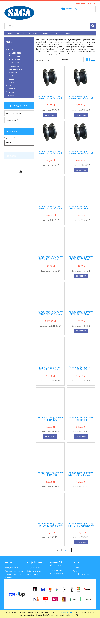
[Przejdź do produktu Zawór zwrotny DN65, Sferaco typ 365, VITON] (19, 186)
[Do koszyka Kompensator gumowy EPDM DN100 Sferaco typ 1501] (50, 115)
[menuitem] (9, 33)
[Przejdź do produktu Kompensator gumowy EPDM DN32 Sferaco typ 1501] (81, 190)
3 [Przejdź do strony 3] (69, 550)
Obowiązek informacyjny (14, 571)
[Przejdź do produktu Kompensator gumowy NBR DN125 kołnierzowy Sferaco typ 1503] (50, 401)
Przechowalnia (32, 574)
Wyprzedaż (10, 95)
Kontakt (76, 571)
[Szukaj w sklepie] (48, 26)
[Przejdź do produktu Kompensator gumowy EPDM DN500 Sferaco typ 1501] (50, 296)
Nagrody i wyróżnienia (81, 574)
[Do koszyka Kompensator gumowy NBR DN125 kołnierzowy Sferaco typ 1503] (50, 436)
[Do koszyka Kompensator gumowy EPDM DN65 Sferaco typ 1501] (81, 331)
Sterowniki (10, 88)
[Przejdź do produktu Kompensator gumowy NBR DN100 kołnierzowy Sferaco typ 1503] (81, 350)
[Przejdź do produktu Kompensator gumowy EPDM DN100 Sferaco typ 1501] (50, 80)
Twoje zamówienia (34, 567)
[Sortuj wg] (72, 59)
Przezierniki (14, 66)
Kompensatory (15, 69)
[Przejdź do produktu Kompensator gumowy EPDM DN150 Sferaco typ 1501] (50, 135)
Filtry (11, 75)
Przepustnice (14, 56)
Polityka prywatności (12, 574)
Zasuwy (12, 79)
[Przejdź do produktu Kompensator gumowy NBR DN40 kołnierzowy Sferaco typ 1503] (50, 507)
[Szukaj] (93, 26)
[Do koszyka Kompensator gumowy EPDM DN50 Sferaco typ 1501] (81, 276)
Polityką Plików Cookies (66, 612)
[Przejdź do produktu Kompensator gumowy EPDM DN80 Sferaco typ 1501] (50, 350)
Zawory (12, 82)
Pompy (9, 85)
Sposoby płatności (57, 573)
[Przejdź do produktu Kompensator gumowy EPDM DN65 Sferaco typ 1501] (81, 296)
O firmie (76, 567)
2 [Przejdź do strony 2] (65, 550)
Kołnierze (13, 72)
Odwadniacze (15, 53)
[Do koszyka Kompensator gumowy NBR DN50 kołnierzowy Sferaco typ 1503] (81, 542)
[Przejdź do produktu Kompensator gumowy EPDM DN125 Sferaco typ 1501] (81, 80)
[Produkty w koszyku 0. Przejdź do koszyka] (69, 9)
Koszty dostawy (56, 570)
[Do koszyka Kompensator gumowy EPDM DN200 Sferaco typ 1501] (81, 170)
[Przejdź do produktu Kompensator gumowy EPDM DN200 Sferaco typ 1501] (81, 135)
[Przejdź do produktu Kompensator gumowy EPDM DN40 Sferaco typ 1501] (50, 241)
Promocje (10, 92)
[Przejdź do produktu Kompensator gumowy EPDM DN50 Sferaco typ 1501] (81, 241)
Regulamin (8, 577)
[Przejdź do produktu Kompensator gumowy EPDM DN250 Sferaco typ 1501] (50, 190)
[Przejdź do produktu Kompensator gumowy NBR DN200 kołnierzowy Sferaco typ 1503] (50, 456)
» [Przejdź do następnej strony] (73, 550)
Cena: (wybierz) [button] (12, 120)
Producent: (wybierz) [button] (14, 113)
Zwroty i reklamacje (11, 567)
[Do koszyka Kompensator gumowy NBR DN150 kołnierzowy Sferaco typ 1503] (81, 436)
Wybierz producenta (12, 138)
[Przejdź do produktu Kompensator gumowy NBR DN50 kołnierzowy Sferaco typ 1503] (81, 507)
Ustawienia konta (34, 571)
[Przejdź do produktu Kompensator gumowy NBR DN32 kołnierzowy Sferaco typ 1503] (81, 456)
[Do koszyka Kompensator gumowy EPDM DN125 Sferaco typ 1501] (81, 115)
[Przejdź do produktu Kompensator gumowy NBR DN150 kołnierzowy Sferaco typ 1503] (81, 401)
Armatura (10, 49)
